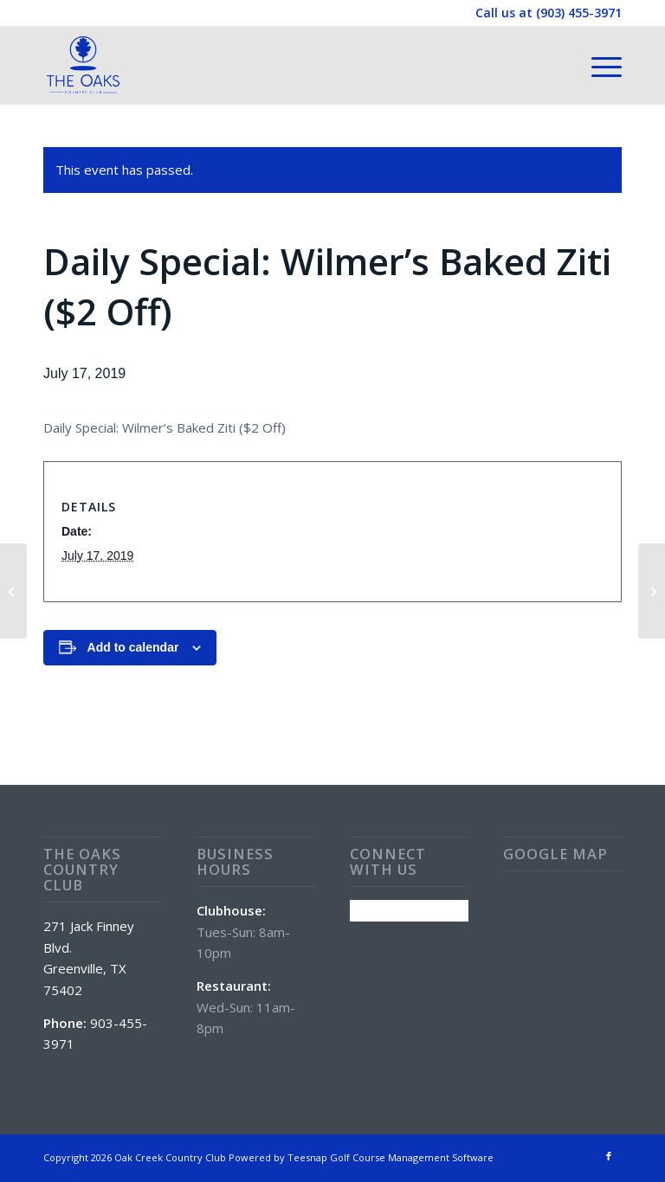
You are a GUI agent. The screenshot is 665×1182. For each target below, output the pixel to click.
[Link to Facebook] (609, 1156)
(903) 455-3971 (579, 12)
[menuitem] (598, 65)
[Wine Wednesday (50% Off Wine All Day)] (13, 591)
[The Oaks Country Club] (83, 65)
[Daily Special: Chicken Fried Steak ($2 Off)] (651, 591)
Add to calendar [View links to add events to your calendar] (133, 647)
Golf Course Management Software (412, 1157)
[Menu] (598, 65)
